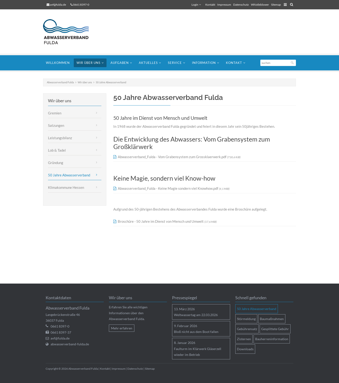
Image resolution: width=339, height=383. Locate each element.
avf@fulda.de (58, 4)
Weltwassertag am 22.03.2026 (196, 315)
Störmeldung (246, 319)
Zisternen (244, 339)
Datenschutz (241, 4)
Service (175, 63)
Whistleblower (260, 4)
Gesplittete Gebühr (275, 329)
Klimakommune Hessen (66, 187)
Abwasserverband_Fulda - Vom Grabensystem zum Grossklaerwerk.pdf (179, 157)
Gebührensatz (247, 329)
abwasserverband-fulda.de (70, 344)
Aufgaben (120, 63)
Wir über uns (88, 63)
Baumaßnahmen (272, 319)
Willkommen (58, 63)
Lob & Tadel (57, 150)
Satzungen (56, 125)
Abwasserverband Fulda (60, 82)
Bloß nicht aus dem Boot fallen (196, 332)
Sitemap (276, 4)
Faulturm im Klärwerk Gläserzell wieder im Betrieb (197, 352)
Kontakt (210, 4)
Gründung (55, 162)
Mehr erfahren (121, 328)
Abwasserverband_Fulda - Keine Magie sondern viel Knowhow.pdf (173, 188)
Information (204, 63)
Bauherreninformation (271, 339)
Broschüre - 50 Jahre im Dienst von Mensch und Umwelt (167, 221)
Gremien (54, 113)
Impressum (224, 4)
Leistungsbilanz (60, 138)
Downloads (245, 349)
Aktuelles (148, 63)
